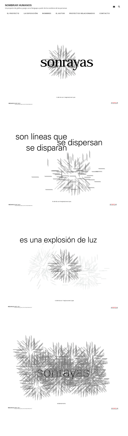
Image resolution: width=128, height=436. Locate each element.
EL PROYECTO (13, 13)
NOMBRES (46, 13)
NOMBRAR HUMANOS (18, 5)
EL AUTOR (60, 13)
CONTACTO (104, 13)
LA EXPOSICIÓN (31, 13)
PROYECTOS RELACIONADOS (82, 13)
